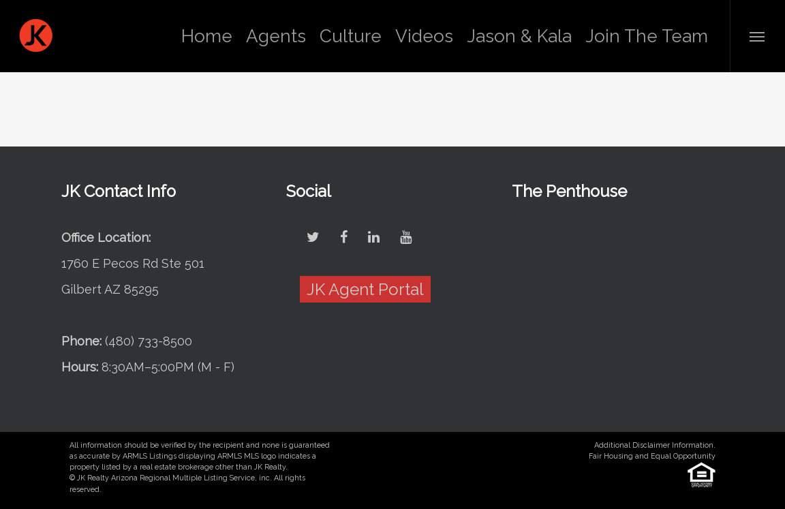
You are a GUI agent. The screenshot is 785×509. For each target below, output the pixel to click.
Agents (276, 36)
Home (206, 36)
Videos (424, 36)
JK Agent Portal (365, 289)
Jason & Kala (519, 36)
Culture (351, 36)
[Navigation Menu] (757, 36)
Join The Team (646, 36)
